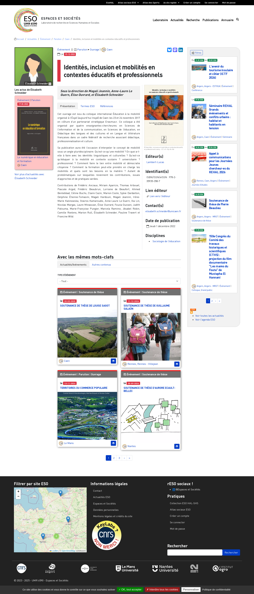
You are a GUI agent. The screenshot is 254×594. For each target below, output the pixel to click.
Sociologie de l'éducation (166, 245)
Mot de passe (229, 2)
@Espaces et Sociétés (186, 493)
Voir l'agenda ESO (205, 323)
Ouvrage (94, 53)
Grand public (207, 294)
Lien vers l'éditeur (160, 200)
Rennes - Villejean (147, 367)
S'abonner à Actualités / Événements (191, 316)
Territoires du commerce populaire (83, 391)
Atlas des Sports (151, 2)
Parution (57, 43)
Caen (67, 43)
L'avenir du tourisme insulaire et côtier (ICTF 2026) (221, 75)
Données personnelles (106, 513)
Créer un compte (191, 2)
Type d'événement (67, 279)
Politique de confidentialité (216, 589)
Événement (45, 43)
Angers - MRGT (211, 220)
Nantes (131, 450)
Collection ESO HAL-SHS (184, 507)
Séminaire (227, 140)
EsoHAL (110, 2)
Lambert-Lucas (155, 166)
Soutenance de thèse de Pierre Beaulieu (218, 208)
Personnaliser (191, 589)
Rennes (131, 367)
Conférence (197, 94)
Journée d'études (200, 188)
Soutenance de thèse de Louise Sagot (85, 309)
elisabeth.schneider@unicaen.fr (163, 215)
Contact (97, 494)
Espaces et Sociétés (64, 20)
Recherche (193, 22)
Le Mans (69, 447)
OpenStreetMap (68, 555)
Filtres (196, 56)
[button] (199, 71)
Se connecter (211, 2)
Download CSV (193, 313)
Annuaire (227, 22)
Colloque (196, 294)
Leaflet (54, 555)
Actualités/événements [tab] (73, 268)
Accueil (20, 43)
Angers (200, 90)
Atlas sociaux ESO (127, 3)
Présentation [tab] (67, 110)
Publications (210, 22)
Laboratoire (160, 22)
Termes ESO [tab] (88, 110)
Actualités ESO (101, 501)
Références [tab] (106, 110)
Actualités (177, 22)
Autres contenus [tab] (101, 268)
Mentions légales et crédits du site (112, 520)
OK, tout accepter (130, 589)
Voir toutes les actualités (209, 319)
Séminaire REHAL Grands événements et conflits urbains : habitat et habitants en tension (220, 121)
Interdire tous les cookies (162, 589)
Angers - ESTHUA (212, 90)
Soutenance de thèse (91, 295)
